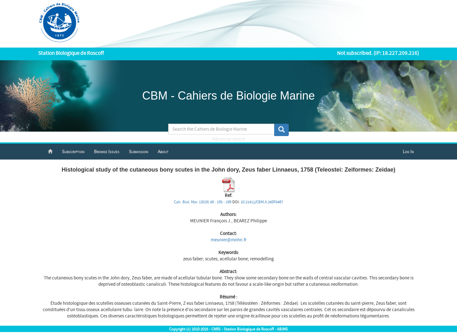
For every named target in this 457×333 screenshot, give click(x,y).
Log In (408, 152)
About (163, 152)
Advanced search (228, 139)
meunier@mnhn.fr (229, 240)
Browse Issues (106, 152)
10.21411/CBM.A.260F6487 (262, 202)
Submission (138, 152)
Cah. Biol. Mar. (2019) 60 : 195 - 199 (202, 202)
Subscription (73, 152)
